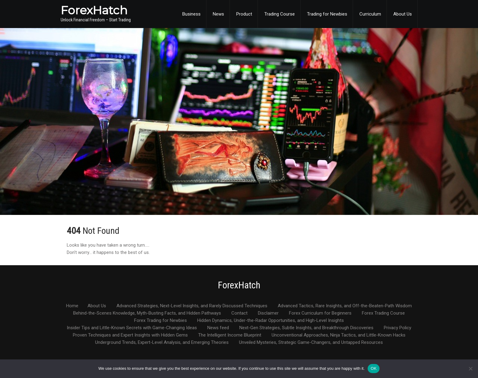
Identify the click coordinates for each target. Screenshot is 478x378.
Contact (239, 313)
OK (373, 368)
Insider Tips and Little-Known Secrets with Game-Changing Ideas (132, 328)
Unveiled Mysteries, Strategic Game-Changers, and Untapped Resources (311, 342)
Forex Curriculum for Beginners (320, 313)
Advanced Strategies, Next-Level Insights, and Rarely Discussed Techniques (191, 306)
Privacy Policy (397, 328)
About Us (402, 14)
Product (244, 14)
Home (72, 306)
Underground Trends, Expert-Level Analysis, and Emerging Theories (162, 342)
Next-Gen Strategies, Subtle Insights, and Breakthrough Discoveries (306, 328)
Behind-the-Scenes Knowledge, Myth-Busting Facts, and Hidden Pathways (147, 313)
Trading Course (279, 14)
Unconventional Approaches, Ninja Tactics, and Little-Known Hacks (338, 335)
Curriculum (370, 14)
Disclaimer (268, 313)
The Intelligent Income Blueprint (229, 335)
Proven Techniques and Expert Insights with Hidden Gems (130, 335)
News (218, 14)
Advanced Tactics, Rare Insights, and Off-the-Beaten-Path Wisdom (345, 306)
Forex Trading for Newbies (160, 321)
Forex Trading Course (383, 313)
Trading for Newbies (327, 14)
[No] (470, 369)
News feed (218, 328)
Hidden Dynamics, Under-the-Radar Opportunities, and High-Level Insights (270, 321)
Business (191, 14)
